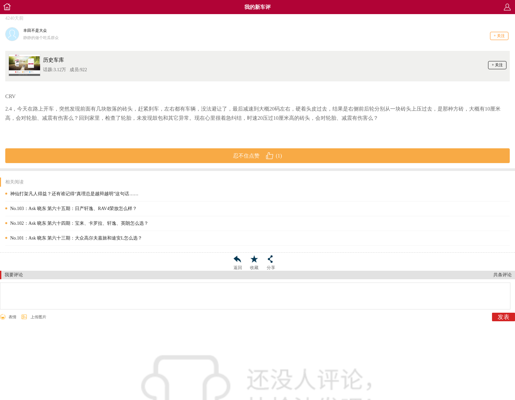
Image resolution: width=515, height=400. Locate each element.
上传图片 (38, 317)
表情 (12, 317)
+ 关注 (499, 35)
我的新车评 (257, 7)
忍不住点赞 (257, 155)
